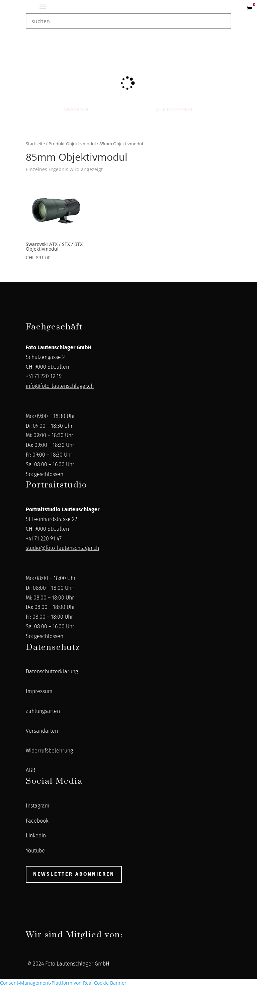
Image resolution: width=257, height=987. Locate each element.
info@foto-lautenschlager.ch (60, 386)
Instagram (38, 805)
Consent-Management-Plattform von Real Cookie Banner (63, 983)
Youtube (35, 850)
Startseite (35, 144)
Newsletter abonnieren (73, 874)
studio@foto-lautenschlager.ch (62, 548)
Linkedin (36, 835)
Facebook (37, 821)
